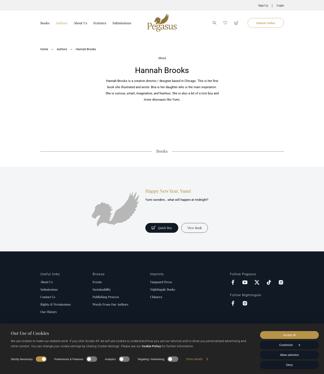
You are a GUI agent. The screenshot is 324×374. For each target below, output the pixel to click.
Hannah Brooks (86, 49)
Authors (61, 23)
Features (99, 23)
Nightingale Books (162, 289)
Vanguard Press (161, 282)
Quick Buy (161, 228)
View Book (194, 228)
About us (46, 282)
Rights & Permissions (55, 304)
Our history (48, 312)
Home (44, 49)
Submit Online (265, 23)
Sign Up (263, 5)
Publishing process (106, 297)
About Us (80, 23)
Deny (289, 365)
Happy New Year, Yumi (168, 191)
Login (280, 5)
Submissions (121, 23)
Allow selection (289, 355)
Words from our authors (110, 304)
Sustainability (102, 289)
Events (97, 282)
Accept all (289, 335)
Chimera (156, 297)
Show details (194, 359)
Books (44, 23)
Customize (289, 345)
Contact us (47, 297)
